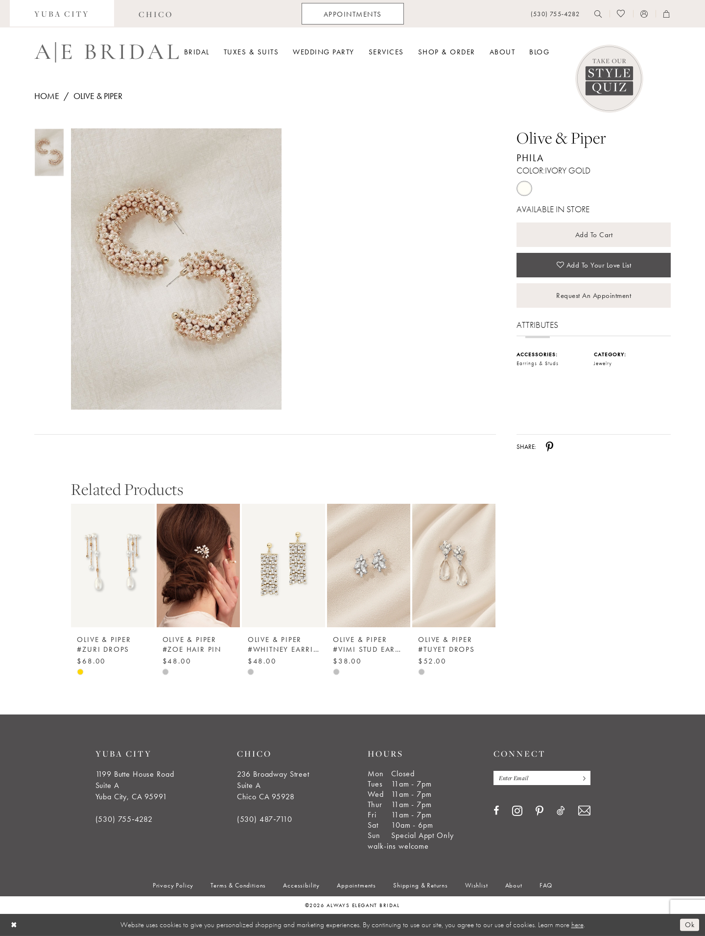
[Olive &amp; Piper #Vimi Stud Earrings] (368, 565)
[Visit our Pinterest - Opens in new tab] (539, 811)
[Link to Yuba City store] (62, 13)
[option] (112, 582)
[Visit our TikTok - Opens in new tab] (561, 810)
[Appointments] (353, 14)
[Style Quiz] (609, 79)
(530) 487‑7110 (264, 819)
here (577, 925)
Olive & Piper (97, 95)
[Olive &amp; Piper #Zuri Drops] (112, 565)
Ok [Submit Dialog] (689, 925)
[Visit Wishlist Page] (621, 13)
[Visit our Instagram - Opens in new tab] (517, 810)
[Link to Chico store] (156, 13)
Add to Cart (594, 235)
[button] (644, 13)
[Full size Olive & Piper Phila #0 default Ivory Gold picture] (176, 269)
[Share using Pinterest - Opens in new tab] (549, 446)
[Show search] (598, 13)
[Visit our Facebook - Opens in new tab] (496, 810)
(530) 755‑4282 (124, 819)
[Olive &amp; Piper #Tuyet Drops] (453, 565)
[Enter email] (542, 778)
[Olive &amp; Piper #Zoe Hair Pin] (198, 565)
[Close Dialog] (14, 925)
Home (46, 95)
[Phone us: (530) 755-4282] (555, 14)
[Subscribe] (582, 778)
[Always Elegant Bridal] (106, 52)
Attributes (537, 324)
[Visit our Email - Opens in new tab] (584, 811)
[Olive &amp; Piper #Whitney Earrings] (283, 565)
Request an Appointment (593, 295)
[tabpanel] (174, 269)
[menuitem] (62, 13)
